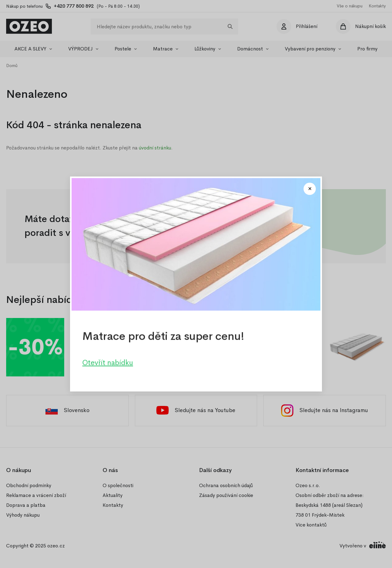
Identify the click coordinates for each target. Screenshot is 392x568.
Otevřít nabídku (107, 362)
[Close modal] (310, 189)
